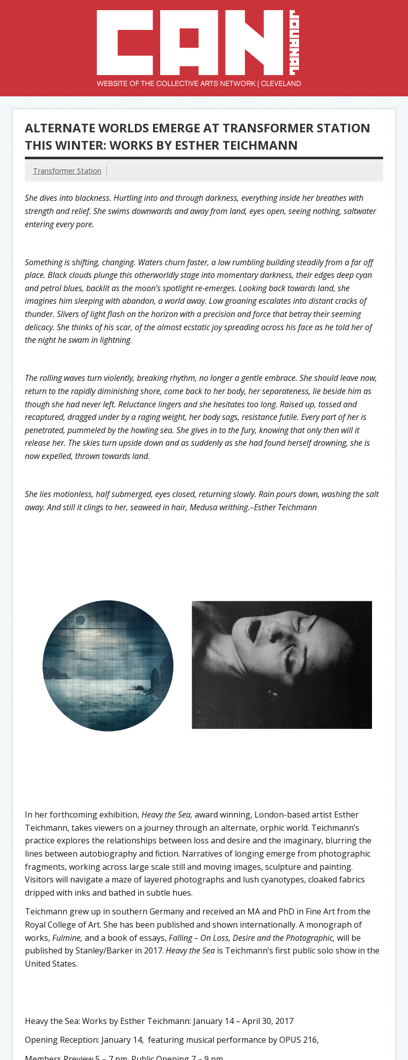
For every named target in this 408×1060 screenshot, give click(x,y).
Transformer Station (67, 170)
